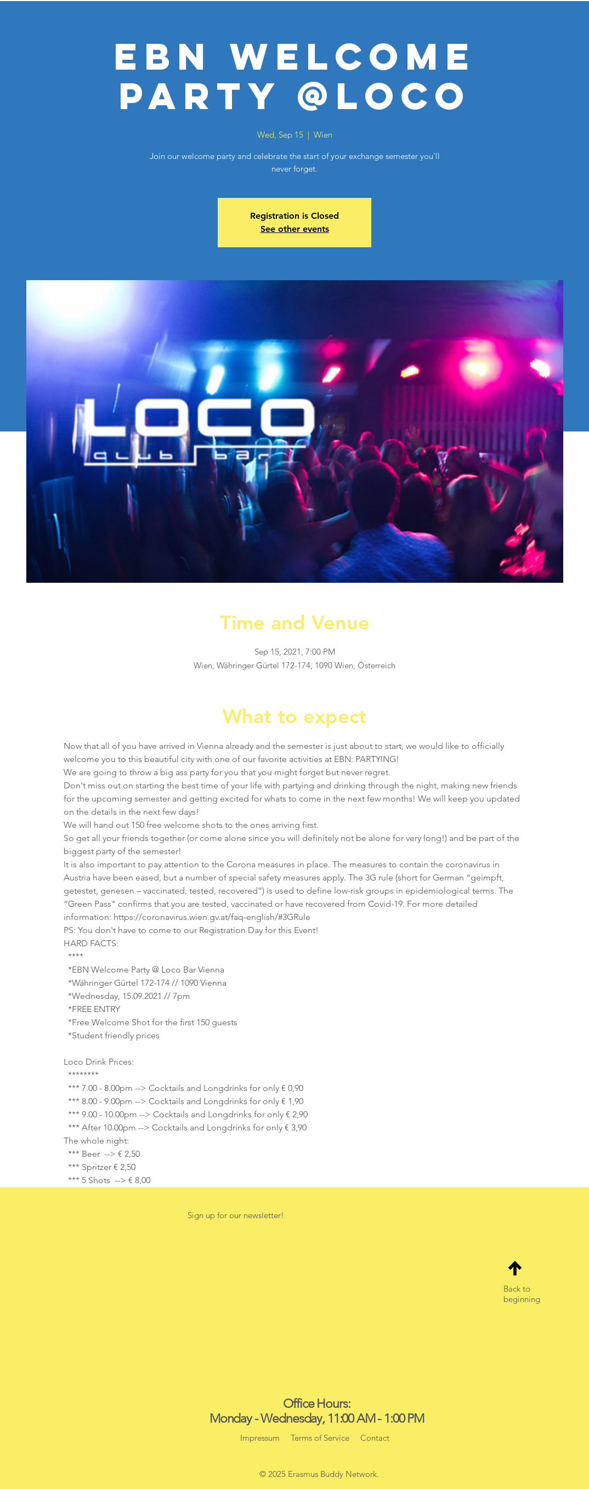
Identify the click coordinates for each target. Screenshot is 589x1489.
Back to (516, 1288)
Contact (373, 1438)
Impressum (260, 1438)
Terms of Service (320, 1438)
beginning (521, 1299)
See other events (294, 229)
